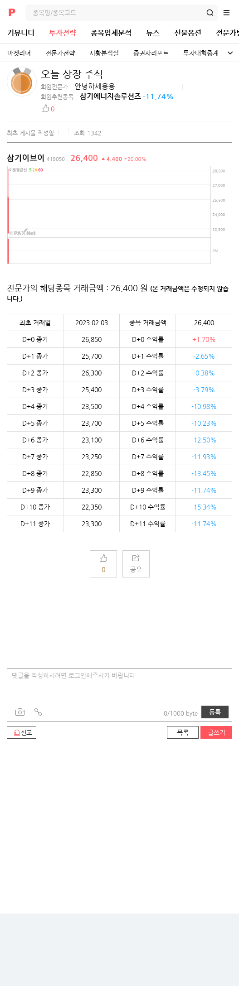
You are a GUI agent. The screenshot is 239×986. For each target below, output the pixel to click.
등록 (215, 712)
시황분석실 (104, 53)
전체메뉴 (231, 13)
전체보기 (230, 53)
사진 (19, 712)
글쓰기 (216, 732)
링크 (38, 712)
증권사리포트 (151, 53)
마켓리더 (19, 53)
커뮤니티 (20, 33)
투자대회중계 (201, 53)
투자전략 (62, 33)
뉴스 (153, 33)
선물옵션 (187, 33)
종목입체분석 (111, 33)
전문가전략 (60, 53)
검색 (210, 13)
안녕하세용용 (94, 86)
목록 (183, 732)
